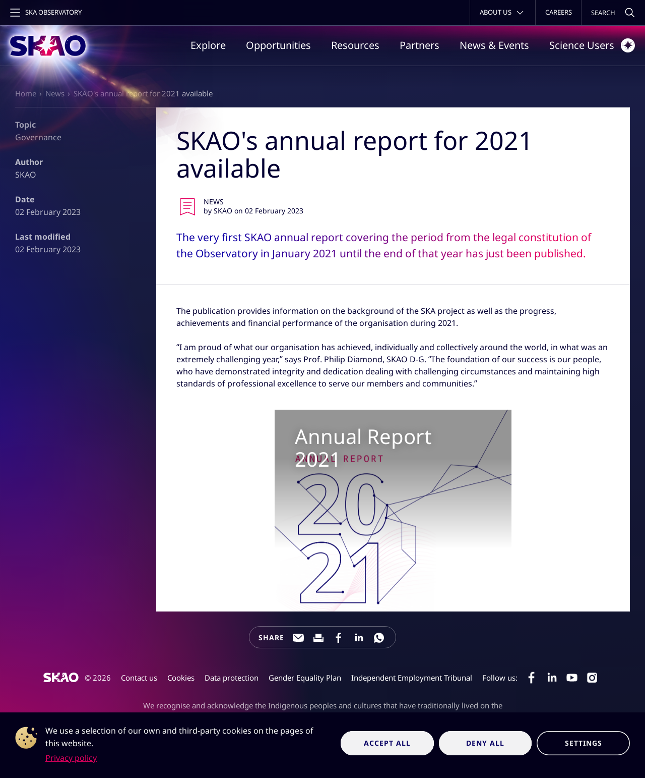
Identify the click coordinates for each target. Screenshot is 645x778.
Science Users (592, 45)
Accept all (387, 743)
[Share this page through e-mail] (298, 638)
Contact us (139, 678)
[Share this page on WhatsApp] (379, 638)
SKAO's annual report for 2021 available (143, 93)
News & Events (494, 45)
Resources (355, 45)
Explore (208, 45)
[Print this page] (318, 638)
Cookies (181, 678)
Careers (558, 12)
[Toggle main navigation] (45, 12)
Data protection (232, 678)
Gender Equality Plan (305, 678)
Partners (419, 45)
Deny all (485, 743)
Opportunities (278, 45)
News (54, 93)
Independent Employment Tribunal (411, 678)
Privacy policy (71, 757)
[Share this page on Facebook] (339, 638)
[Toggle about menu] (502, 12)
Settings (583, 743)
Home (25, 93)
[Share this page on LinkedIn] (359, 638)
